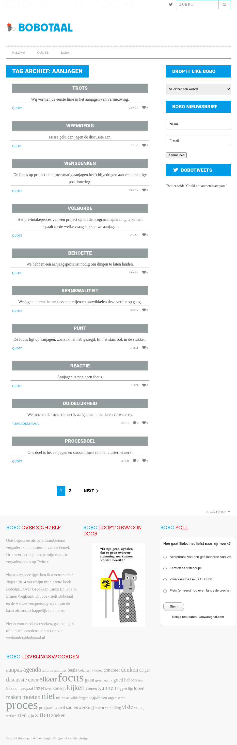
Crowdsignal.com (211, 617)
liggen (122, 688)
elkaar (48, 679)
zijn (31, 715)
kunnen (107, 687)
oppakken (98, 697)
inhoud (12, 688)
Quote (43, 52)
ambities (60, 670)
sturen (99, 708)
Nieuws (18, 52)
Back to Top (216, 512)
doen (33, 680)
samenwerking (80, 707)
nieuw (60, 698)
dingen (145, 670)
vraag (139, 707)
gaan (89, 679)
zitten (42, 715)
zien (22, 715)
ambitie (47, 670)
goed (118, 679)
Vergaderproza (25, 423)
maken (13, 697)
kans (48, 689)
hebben (130, 680)
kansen (59, 688)
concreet (112, 670)
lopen (139, 688)
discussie (16, 679)
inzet (39, 688)
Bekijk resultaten (184, 617)
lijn (130, 689)
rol (62, 707)
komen (91, 688)
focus (71, 677)
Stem (173, 606)
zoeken (58, 715)
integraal (26, 688)
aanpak (14, 669)
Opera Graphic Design (73, 738)
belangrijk (85, 670)
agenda (32, 669)
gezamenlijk (103, 680)
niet (48, 696)
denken (129, 669)
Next (89, 490)
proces (22, 704)
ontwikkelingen (77, 698)
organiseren (116, 698)
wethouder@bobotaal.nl (25, 638)
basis (72, 670)
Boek (65, 52)
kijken (76, 687)
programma (49, 707)
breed (98, 670)
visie (127, 707)
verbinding (113, 708)
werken (11, 716)
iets (140, 680)
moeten (31, 696)
